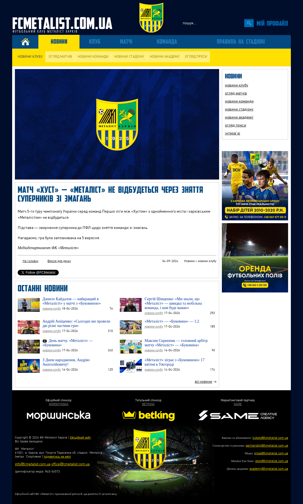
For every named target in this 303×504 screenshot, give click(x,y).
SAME (238, 404)
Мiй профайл (272, 23)
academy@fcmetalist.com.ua (268, 469)
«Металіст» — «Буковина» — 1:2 (172, 321)
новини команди (93, 57)
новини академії (164, 57)
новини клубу (30, 57)
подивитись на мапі (57, 456)
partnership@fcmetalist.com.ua (267, 445)
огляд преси (196, 57)
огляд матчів (60, 57)
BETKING (148, 404)
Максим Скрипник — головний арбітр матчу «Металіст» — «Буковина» (176, 343)
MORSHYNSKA (58, 404)
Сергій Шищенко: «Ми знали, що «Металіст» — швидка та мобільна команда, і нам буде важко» (173, 303)
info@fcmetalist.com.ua (32, 464)
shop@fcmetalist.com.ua (271, 461)
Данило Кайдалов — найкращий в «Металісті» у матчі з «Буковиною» (71, 301)
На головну (30, 261)
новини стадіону (129, 57)
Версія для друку (59, 261)
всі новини (203, 381)
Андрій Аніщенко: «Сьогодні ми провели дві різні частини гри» (76, 323)
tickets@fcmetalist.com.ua (270, 438)
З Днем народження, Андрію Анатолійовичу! (66, 362)
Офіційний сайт (80, 437)
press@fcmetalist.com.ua (271, 453)
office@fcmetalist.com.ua (70, 464)
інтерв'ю (232, 133)
